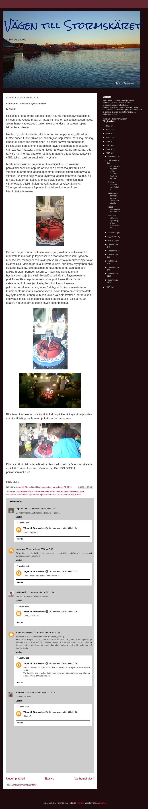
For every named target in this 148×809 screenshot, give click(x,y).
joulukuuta (113, 156)
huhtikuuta (112, 261)
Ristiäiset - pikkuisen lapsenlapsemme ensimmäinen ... (113, 222)
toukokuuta (113, 254)
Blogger (102, 803)
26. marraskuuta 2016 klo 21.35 (63, 571)
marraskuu (11, 494)
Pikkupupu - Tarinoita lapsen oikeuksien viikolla (113, 198)
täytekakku (76, 494)
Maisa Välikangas (24, 633)
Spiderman (34, 494)
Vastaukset (24, 523)
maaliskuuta (113, 267)
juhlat (52, 491)
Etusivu (49, 778)
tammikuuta (113, 280)
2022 (108, 130)
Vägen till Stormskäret (73, 25)
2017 (108, 149)
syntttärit (66, 494)
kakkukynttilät (62, 491)
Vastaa (19, 517)
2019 (108, 141)
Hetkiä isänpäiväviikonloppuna (113, 209)
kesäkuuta (113, 251)
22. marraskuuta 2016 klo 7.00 (41, 509)
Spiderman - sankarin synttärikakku (113, 186)
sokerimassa (22, 494)
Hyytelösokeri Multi (24, 491)
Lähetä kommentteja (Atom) (24, 785)
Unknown (20, 549)
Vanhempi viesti (84, 778)
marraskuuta (113, 160)
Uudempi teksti (15, 778)
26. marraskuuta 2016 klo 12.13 (41, 692)
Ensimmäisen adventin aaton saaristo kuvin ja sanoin (113, 172)
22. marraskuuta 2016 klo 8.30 (39, 549)
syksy (59, 494)
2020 (108, 137)
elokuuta (112, 240)
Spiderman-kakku (48, 494)
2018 (108, 145)
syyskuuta (112, 236)
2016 (108, 153)
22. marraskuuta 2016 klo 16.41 (41, 592)
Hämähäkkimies (42, 491)
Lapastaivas (21, 509)
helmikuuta (113, 273)
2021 (108, 133)
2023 (108, 126)
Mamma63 (21, 692)
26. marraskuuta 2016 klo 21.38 (63, 663)
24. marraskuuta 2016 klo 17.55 (47, 633)
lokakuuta (112, 233)
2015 (108, 287)
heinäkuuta (113, 244)
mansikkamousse (76, 491)
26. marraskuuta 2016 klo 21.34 (63, 528)
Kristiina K (21, 592)
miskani (80, 803)
